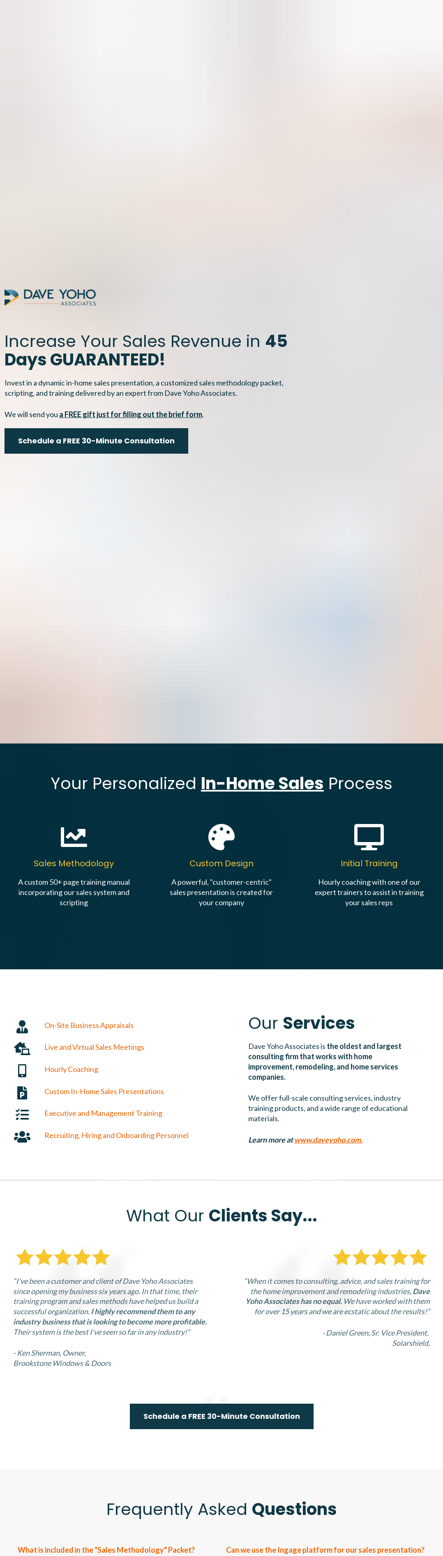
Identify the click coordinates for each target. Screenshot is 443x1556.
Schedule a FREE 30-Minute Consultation (96, 346)
